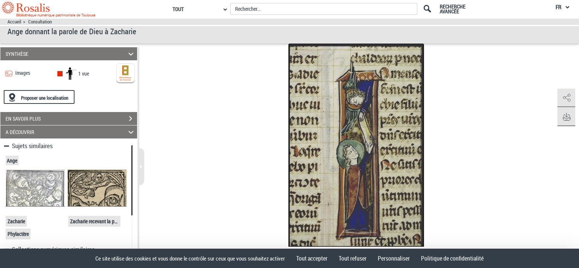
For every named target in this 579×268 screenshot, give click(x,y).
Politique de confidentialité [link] (452, 258)
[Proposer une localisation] (39, 97)
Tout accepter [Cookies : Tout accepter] (312, 258)
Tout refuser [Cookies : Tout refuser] (353, 258)
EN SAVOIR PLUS (71, 119)
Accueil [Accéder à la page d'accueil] (14, 22)
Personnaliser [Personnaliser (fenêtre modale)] (394, 258)
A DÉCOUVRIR (71, 131)
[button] (566, 98)
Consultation (40, 22)
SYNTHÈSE (71, 53)
